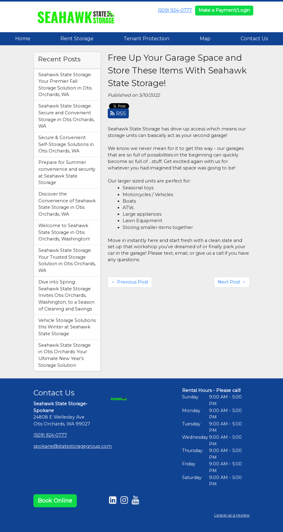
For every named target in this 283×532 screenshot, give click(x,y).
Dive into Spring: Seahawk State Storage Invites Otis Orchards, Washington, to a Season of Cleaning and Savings (66, 295)
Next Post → (232, 282)
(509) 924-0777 (175, 10)
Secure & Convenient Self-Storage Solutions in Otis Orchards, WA (66, 144)
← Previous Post (129, 282)
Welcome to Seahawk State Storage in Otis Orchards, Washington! (64, 232)
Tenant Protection (146, 39)
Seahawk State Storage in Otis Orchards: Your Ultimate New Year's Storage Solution (64, 355)
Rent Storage (77, 39)
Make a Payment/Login (224, 10)
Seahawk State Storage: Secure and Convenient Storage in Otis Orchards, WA (66, 116)
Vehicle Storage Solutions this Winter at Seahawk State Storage (67, 327)
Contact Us (254, 39)
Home (22, 39)
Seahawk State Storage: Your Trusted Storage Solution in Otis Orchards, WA (67, 260)
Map (205, 39)
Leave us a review (232, 515)
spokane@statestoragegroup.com (72, 446)
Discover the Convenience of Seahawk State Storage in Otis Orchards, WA (67, 204)
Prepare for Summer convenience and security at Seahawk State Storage (66, 172)
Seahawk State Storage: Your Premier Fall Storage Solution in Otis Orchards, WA (65, 85)
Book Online (55, 500)
